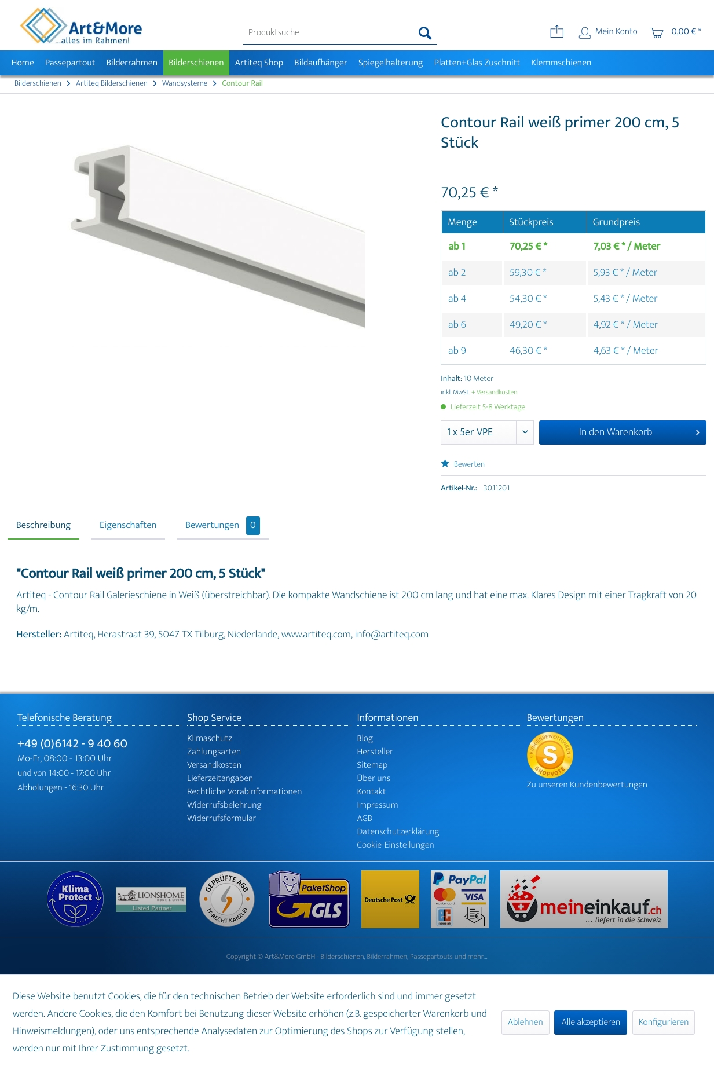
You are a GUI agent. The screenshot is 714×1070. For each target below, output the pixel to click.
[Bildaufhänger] (321, 62)
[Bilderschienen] (196, 62)
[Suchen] (425, 33)
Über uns (374, 778)
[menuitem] (340, 33)
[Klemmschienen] (561, 62)
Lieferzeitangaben (220, 778)
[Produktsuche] (340, 33)
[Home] (22, 62)
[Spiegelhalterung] (391, 62)
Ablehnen (525, 1022)
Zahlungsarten (214, 751)
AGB (364, 818)
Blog (365, 738)
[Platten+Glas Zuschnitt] (477, 62)
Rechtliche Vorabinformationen (244, 791)
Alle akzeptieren (590, 1022)
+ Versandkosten (494, 392)
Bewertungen (222, 525)
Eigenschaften (128, 526)
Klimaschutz (209, 738)
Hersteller (375, 751)
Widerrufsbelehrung (224, 805)
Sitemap (372, 765)
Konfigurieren (664, 1022)
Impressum (377, 805)
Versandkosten (214, 765)
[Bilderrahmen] (132, 62)
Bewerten (463, 464)
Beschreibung (43, 526)
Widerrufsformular (221, 818)
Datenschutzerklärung (398, 831)
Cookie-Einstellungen (395, 845)
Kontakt (371, 791)
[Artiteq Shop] (259, 62)
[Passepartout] (70, 62)
